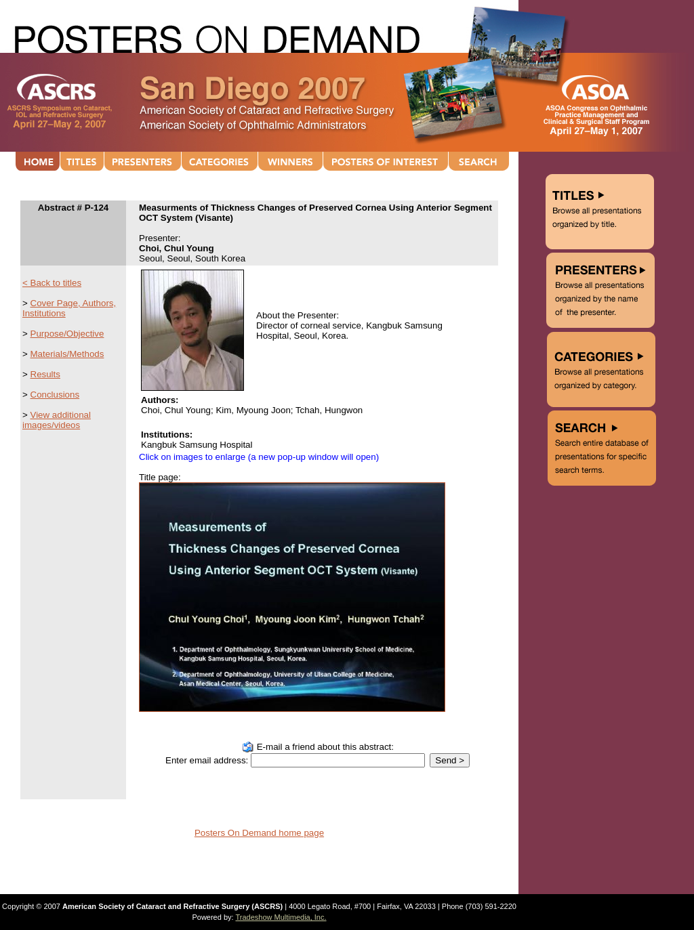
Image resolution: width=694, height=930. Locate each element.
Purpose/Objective (67, 334)
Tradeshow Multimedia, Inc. (280, 917)
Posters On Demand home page (259, 833)
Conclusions (55, 394)
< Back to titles (51, 283)
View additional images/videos (56, 420)
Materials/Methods (67, 354)
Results (45, 374)
